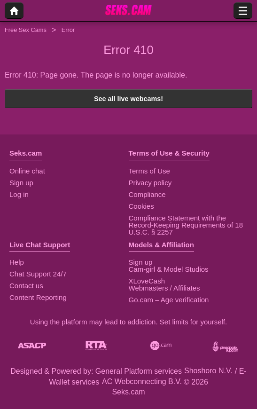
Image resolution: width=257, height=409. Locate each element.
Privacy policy (150, 183)
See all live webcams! (128, 98)
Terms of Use (149, 171)
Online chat (27, 171)
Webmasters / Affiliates (164, 288)
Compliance (147, 194)
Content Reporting (38, 297)
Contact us (26, 286)
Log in (19, 194)
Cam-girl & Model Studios (169, 269)
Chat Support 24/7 (38, 274)
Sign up (21, 183)
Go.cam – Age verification (169, 300)
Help (16, 262)
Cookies (141, 206)
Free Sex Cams (26, 29)
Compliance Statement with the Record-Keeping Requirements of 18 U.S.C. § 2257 (186, 225)
